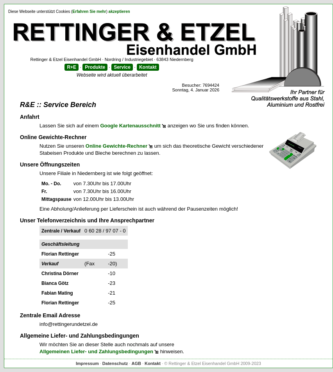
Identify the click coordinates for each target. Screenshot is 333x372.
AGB (136, 363)
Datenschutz (115, 363)
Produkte (95, 67)
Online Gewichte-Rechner (116, 146)
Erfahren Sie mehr (89, 11)
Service (122, 67)
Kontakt (148, 67)
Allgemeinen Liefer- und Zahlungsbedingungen (96, 351)
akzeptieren (119, 11)
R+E (71, 67)
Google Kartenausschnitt (130, 126)
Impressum (87, 363)
